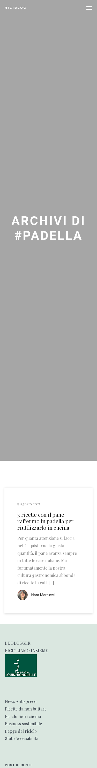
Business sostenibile (23, 723)
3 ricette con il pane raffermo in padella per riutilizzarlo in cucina (45, 521)
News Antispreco (20, 701)
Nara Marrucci (43, 595)
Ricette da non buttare (26, 709)
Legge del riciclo (21, 731)
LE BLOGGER (17, 643)
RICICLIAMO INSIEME (26, 650)
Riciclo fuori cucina (23, 716)
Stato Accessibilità (21, 738)
